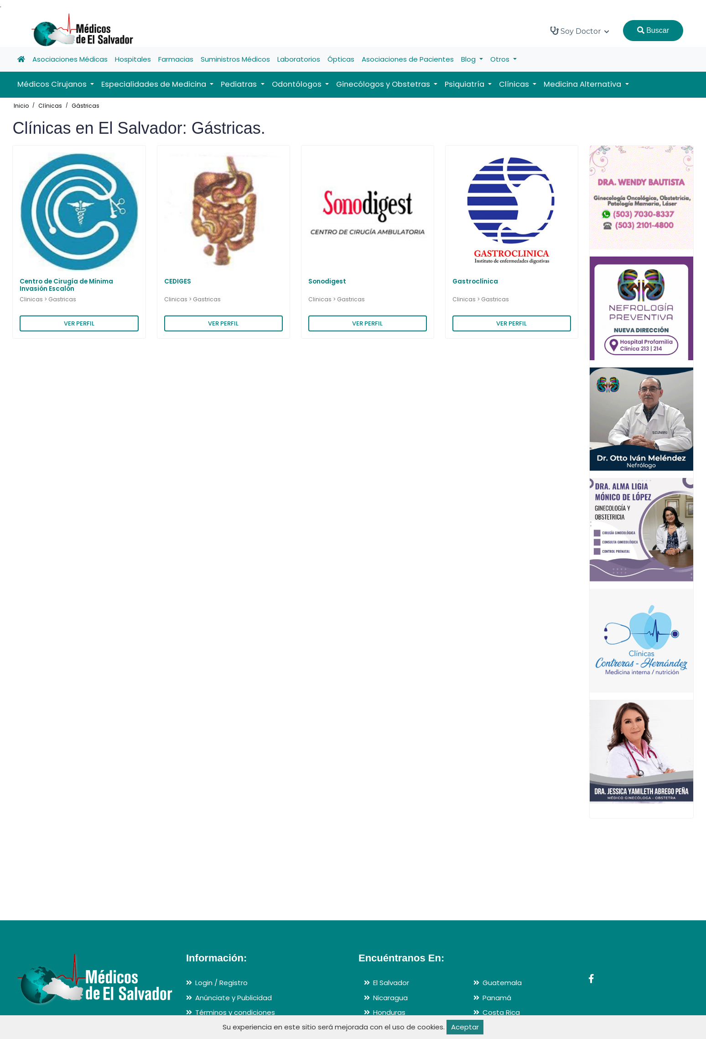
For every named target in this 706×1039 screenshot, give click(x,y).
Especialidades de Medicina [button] (154, 84)
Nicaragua (390, 997)
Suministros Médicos (235, 59)
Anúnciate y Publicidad (233, 997)
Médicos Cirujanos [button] (52, 84)
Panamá (497, 997)
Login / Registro (221, 982)
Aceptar (465, 1027)
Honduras (389, 1012)
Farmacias (175, 59)
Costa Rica (501, 1012)
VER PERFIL (79, 323)
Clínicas (50, 106)
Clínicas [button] (515, 84)
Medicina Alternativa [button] (583, 84)
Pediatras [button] (240, 84)
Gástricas (85, 106)
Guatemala (502, 982)
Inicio (21, 106)
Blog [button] (469, 59)
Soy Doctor (579, 31)
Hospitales (133, 59)
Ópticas (340, 59)
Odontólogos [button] (297, 84)
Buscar (653, 30)
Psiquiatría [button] (465, 84)
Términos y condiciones (235, 1012)
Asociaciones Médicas (70, 59)
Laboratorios (298, 59)
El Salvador (391, 982)
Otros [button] (500, 59)
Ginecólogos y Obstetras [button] (384, 84)
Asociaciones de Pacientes (408, 59)
